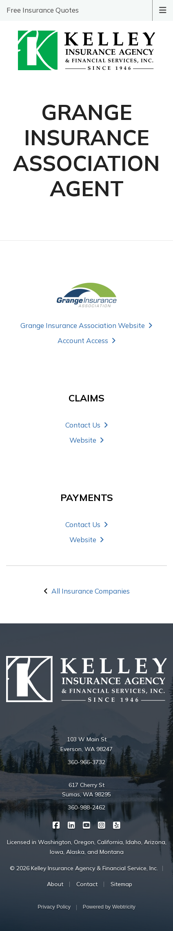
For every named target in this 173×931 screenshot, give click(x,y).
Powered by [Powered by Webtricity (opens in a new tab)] (109, 907)
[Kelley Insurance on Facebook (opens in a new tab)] (56, 824)
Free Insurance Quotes (43, 10)
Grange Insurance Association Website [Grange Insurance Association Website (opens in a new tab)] (86, 325)
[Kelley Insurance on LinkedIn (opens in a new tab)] (71, 824)
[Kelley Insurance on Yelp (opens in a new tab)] (117, 824)
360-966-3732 (86, 762)
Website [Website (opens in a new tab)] (86, 440)
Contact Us (86, 425)
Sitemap (121, 884)
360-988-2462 (86, 807)
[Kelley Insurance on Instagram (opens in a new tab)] (102, 824)
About (55, 884)
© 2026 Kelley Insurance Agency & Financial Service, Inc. (84, 868)
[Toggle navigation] (163, 9)
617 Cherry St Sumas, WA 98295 (86, 789)
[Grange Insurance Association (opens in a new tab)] (86, 295)
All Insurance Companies (90, 591)
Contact (87, 884)
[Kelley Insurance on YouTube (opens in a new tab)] (86, 824)
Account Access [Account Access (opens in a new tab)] (87, 340)
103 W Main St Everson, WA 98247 (86, 744)
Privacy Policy (54, 907)
